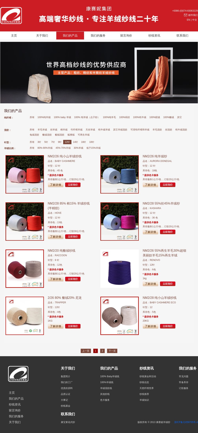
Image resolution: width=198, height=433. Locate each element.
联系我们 (182, 35)
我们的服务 (98, 35)
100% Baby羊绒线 (109, 376)
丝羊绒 (53, 129)
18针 (91, 142)
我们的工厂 (67, 382)
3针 (39, 142)
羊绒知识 (144, 400)
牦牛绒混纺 (181, 129)
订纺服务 (183, 388)
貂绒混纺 (59, 134)
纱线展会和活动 (148, 376)
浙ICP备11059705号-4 (186, 422)
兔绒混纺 (34, 134)
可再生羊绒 (84, 134)
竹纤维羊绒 (76, 129)
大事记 (64, 400)
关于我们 (42, 35)
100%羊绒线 (106, 382)
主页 (14, 35)
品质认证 (65, 394)
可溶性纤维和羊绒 (139, 129)
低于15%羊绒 (93, 148)
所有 (32, 117)
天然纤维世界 (147, 388)
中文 (194, 19)
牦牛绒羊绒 (104, 129)
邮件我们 (193, 15)
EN (188, 19)
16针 (83, 142)
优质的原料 (67, 388)
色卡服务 (105, 400)
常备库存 (183, 382)
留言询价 (126, 35)
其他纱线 (105, 394)
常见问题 (183, 376)
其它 (179, 117)
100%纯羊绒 (44, 117)
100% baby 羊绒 (62, 117)
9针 (60, 142)
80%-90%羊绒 (45, 148)
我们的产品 (70, 35)
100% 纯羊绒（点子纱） (87, 117)
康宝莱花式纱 (68, 422)
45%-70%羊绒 (63, 148)
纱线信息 (144, 382)
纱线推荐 (144, 394)
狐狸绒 (71, 134)
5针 (46, 142)
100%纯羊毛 (109, 117)
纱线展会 (65, 406)
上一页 (85, 351)
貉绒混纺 (47, 134)
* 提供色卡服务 (56, 175)
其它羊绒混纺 (120, 129)
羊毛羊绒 (42, 129)
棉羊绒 (64, 129)
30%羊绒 (78, 148)
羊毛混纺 (157, 129)
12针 (67, 142)
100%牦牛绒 (139, 117)
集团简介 (65, 376)
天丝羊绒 (90, 129)
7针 (53, 142)
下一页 (112, 351)
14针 (75, 142)
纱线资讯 (154, 35)
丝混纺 (168, 129)
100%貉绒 (168, 117)
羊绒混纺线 (106, 388)
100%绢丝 (124, 117)
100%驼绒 (154, 117)
